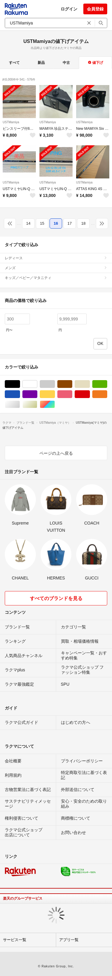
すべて (14, 63)
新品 (41, 63)
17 (69, 223)
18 (83, 223)
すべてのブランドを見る (56, 598)
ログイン (69, 9)
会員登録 (95, 9)
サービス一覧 (14, 940)
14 (28, 223)
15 (42, 223)
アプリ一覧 (69, 940)
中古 (66, 63)
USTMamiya (11, 122)
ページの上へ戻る (56, 453)
